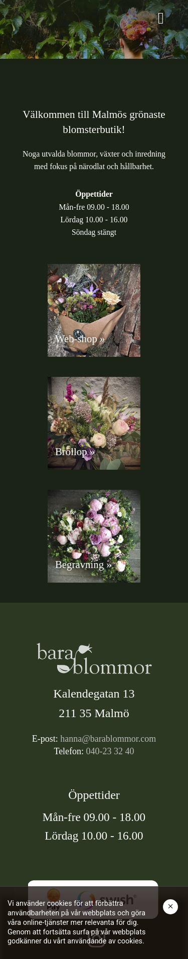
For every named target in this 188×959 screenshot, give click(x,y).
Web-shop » (80, 338)
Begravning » (83, 564)
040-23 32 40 (110, 751)
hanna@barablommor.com (108, 739)
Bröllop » (75, 451)
